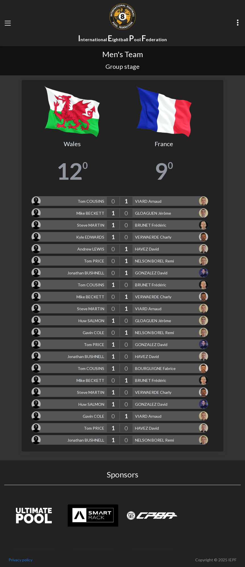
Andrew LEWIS (90, 249)
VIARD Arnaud (148, 201)
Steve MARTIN (90, 225)
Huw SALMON (91, 320)
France (164, 144)
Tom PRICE (94, 260)
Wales (72, 144)
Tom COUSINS (91, 201)
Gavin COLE (93, 332)
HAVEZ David (147, 249)
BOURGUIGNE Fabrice (155, 368)
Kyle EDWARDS (90, 237)
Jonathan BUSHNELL (85, 272)
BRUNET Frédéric (150, 225)
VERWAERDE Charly (153, 237)
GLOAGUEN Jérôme (153, 213)
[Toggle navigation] (7, 23)
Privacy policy (20, 559)
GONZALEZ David (151, 272)
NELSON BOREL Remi (154, 260)
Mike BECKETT (90, 213)
